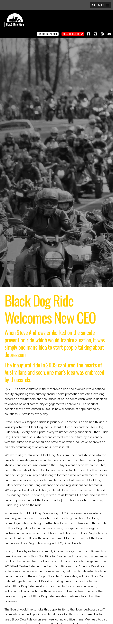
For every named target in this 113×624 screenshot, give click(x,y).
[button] (100, 5)
